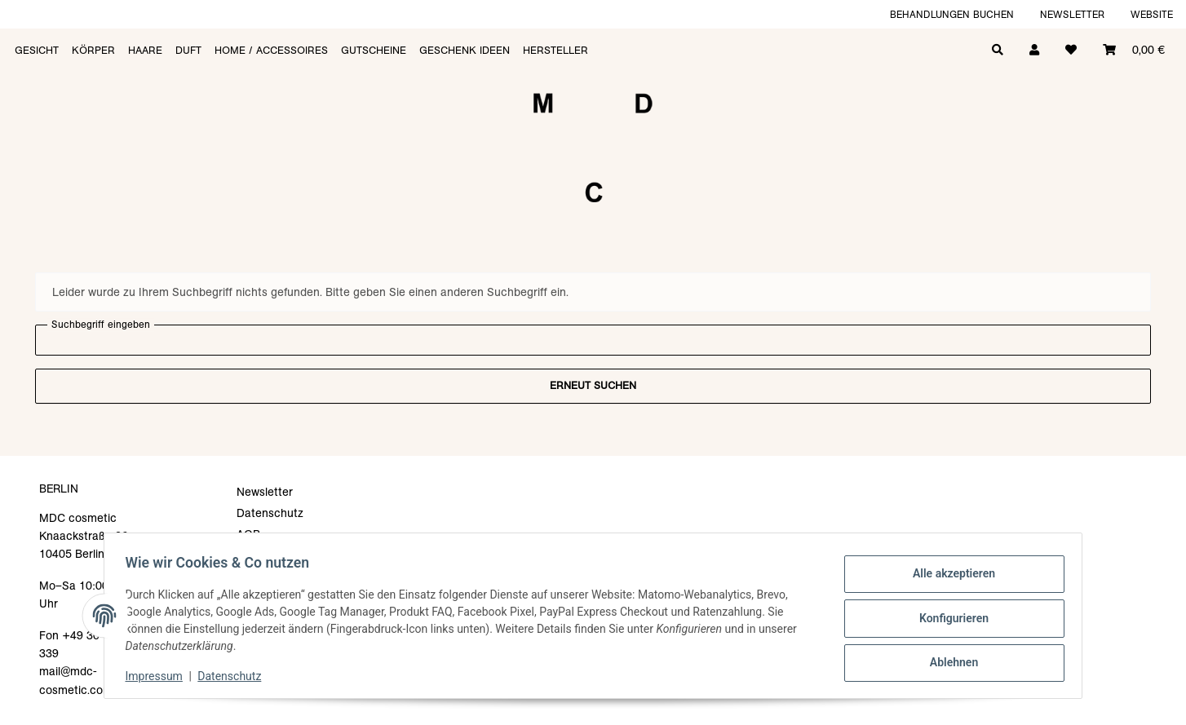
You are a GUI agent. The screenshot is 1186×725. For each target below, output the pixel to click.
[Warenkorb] (1134, 49)
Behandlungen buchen (952, 14)
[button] (1034, 49)
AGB (248, 534)
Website (1152, 14)
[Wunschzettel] (1071, 49)
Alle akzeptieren (948, 575)
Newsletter (1072, 14)
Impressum (159, 676)
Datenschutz (235, 676)
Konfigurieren (948, 618)
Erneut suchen (593, 385)
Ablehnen (948, 660)
